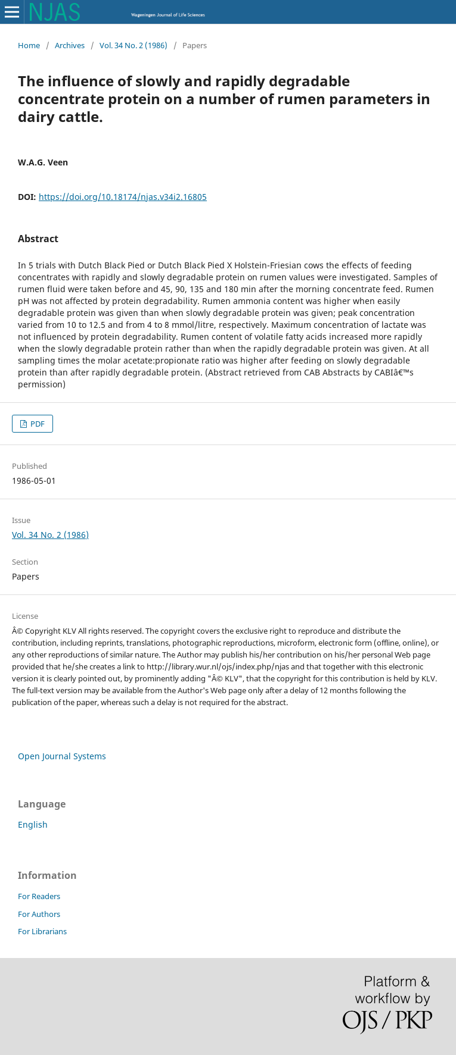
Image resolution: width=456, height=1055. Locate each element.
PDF (37, 423)
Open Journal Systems (62, 756)
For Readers (39, 896)
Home (29, 45)
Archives (70, 45)
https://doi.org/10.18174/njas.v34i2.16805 (123, 196)
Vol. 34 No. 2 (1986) (133, 45)
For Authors (39, 914)
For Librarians (42, 931)
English (33, 824)
